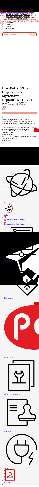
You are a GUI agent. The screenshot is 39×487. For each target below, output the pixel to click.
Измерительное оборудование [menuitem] (18, 15)
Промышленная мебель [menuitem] (17, 19)
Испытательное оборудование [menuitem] (18, 17)
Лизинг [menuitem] (10, 26)
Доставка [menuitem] (10, 28)
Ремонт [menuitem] (10, 22)
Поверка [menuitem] (9, 24)
